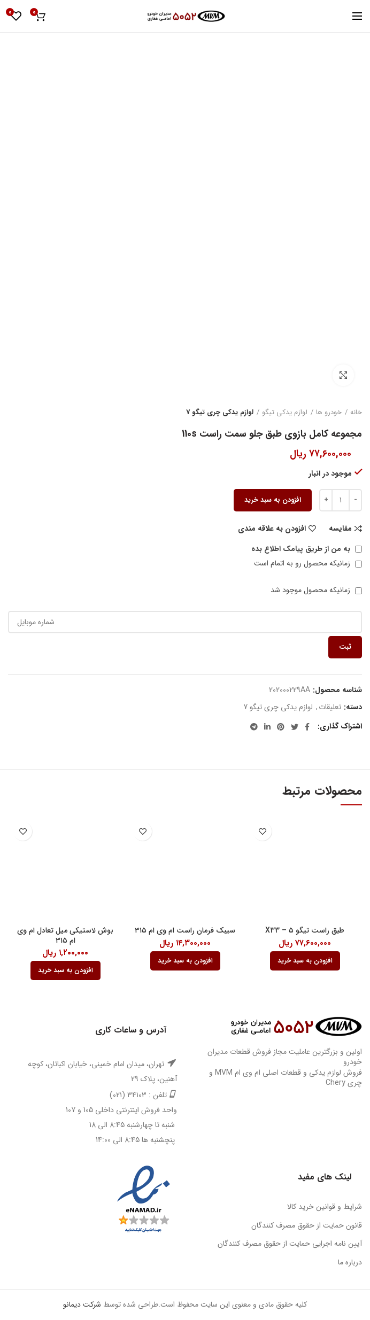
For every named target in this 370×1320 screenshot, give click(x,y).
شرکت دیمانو (82, 1304)
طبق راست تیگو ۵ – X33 (304, 930)
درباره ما (350, 1262)
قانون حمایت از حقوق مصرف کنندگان (306, 1225)
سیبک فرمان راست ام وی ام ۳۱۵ (185, 930)
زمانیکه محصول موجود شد (316, 590)
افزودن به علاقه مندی (272, 528)
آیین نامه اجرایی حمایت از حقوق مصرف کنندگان (290, 1243)
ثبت (345, 647)
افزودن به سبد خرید (272, 500)
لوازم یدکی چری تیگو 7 (219, 412)
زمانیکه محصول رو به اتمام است (308, 563)
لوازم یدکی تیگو (284, 412)
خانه (356, 412)
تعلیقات (330, 707)
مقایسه (340, 528)
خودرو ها (329, 412)
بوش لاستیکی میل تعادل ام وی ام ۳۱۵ (65, 935)
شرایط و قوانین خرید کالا (324, 1207)
